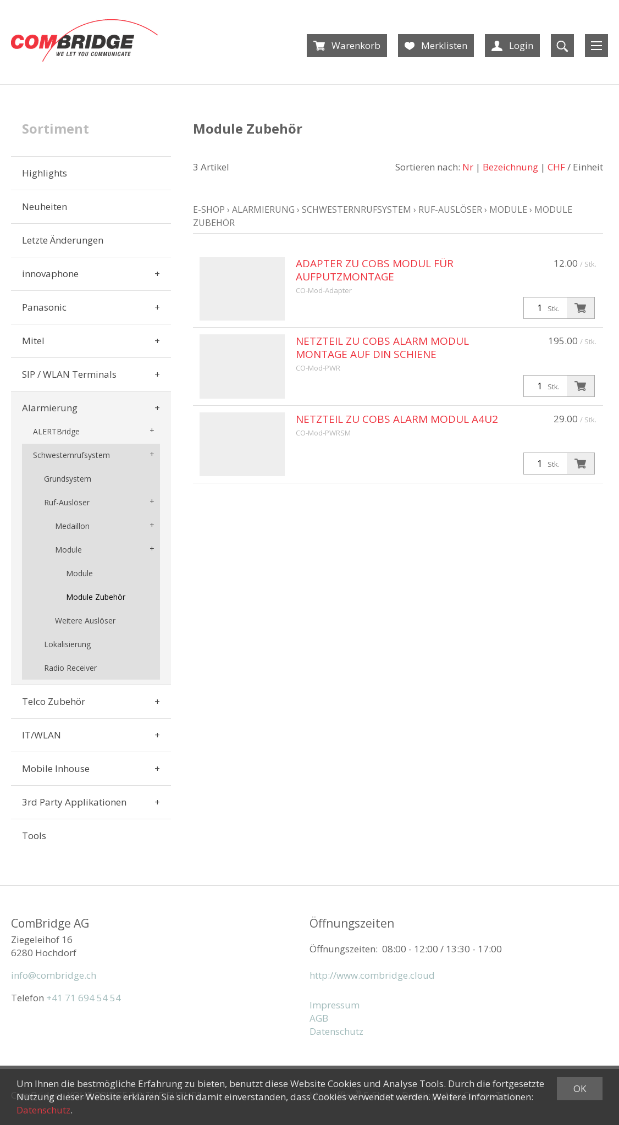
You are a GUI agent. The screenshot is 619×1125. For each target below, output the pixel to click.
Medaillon (72, 526)
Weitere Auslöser (85, 620)
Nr (467, 167)
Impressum (335, 1005)
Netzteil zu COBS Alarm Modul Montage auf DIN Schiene (382, 347)
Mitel (33, 340)
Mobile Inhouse (56, 768)
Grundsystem (67, 478)
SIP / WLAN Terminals (69, 374)
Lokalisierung (67, 644)
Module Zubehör (95, 597)
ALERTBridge (56, 431)
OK (579, 1088)
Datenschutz (336, 1031)
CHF (556, 167)
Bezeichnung (510, 167)
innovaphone (50, 273)
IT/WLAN (41, 735)
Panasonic (44, 307)
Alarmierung (50, 407)
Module (68, 549)
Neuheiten (44, 206)
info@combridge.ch (53, 975)
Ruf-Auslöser (67, 502)
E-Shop (209, 209)
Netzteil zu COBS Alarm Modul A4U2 (397, 419)
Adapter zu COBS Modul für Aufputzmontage (375, 270)
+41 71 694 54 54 (83, 997)
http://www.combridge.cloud (372, 975)
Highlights (44, 173)
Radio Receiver (70, 668)
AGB (319, 1018)
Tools (34, 835)
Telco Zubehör (53, 701)
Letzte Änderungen (62, 240)
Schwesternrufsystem (71, 455)
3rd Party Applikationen (74, 802)
